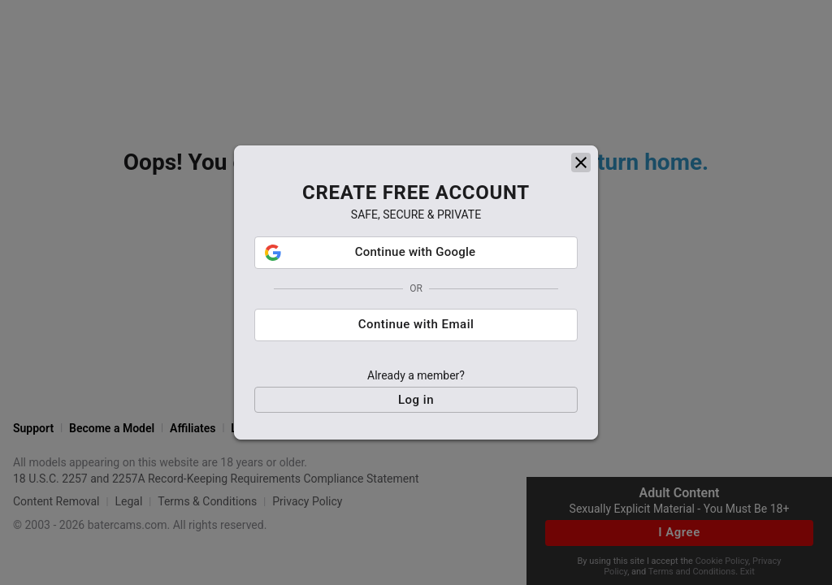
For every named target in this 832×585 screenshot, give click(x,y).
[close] (581, 162)
